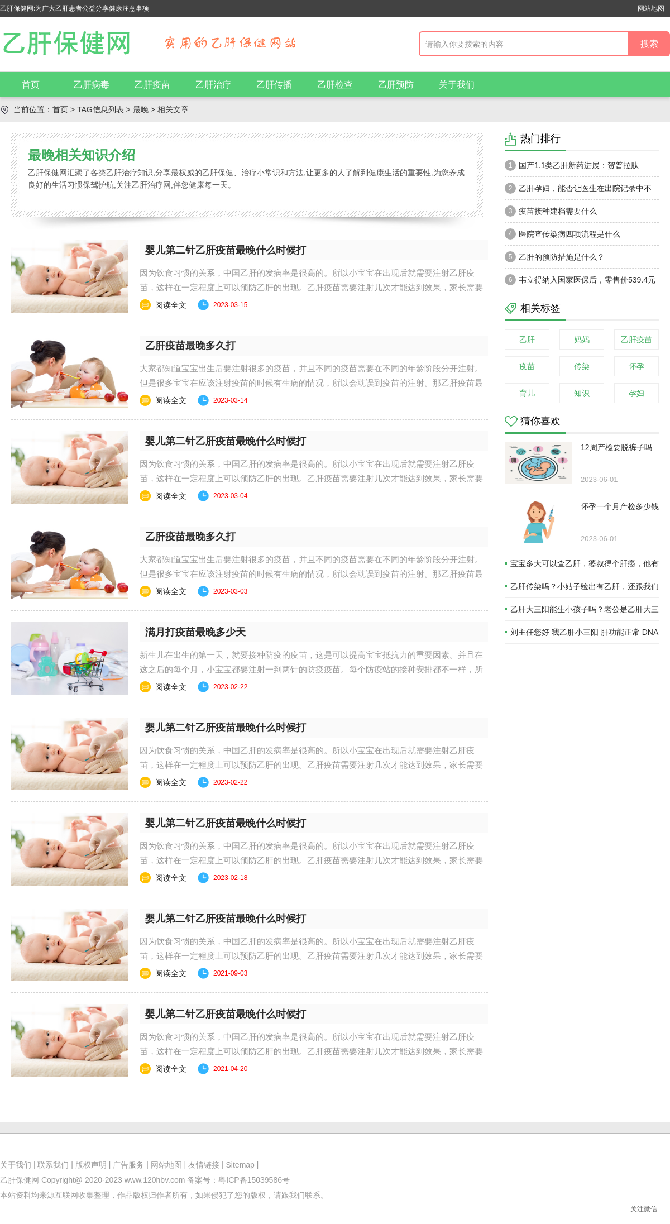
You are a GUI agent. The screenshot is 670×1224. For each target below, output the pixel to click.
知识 (582, 393)
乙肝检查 (335, 84)
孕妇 (636, 393)
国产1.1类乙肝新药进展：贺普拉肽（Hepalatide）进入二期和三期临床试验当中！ (578, 168)
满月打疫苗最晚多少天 (195, 632)
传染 (582, 366)
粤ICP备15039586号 (254, 1179)
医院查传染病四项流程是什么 (562, 234)
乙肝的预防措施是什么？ (555, 256)
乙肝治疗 (213, 84)
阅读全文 (170, 304)
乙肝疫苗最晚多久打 (190, 345)
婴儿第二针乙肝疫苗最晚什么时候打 (225, 250)
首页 (31, 84)
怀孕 (636, 366)
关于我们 (457, 84)
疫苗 (527, 366)
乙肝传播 (274, 84)
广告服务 (128, 1164)
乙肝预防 (396, 84)
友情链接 (203, 1164)
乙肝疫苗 (152, 84)
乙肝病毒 (91, 84)
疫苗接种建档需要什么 (551, 211)
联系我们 (53, 1164)
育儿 (527, 393)
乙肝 (527, 339)
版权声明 (91, 1164)
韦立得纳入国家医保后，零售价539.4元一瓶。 (580, 282)
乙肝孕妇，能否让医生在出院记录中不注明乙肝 (578, 191)
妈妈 (582, 339)
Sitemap (240, 1164)
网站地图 (651, 8)
